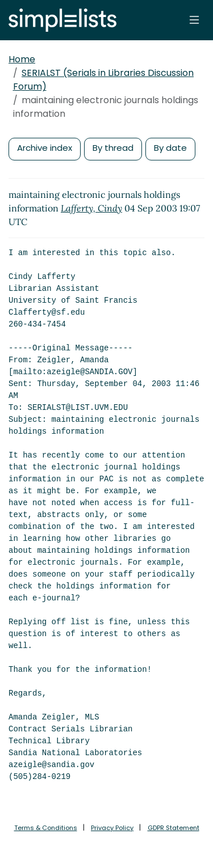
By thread (113, 148)
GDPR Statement (173, 827)
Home (22, 59)
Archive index (44, 148)
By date (170, 148)
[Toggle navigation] (194, 20)
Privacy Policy (112, 827)
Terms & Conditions (45, 827)
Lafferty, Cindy (91, 208)
